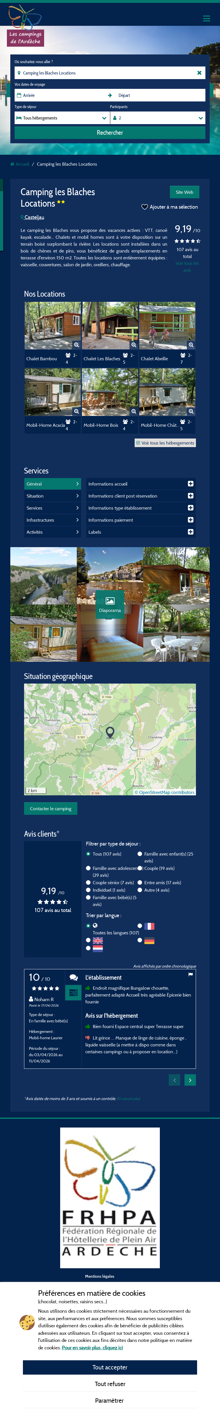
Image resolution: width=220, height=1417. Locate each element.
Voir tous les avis (187, 266)
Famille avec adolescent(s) (118, 871)
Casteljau (32, 217)
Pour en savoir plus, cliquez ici (92, 1347)
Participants (118, 106)
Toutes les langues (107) (116, 932)
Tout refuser (110, 1383)
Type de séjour (25, 106)
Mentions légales (99, 1276)
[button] (110, 733)
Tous (107, 854)
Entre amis (162, 882)
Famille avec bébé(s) (115, 901)
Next (190, 1080)
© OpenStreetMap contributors (165, 792)
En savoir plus (128, 1098)
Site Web (184, 192)
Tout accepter (110, 1367)
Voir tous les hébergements (165, 443)
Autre (156, 890)
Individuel (109, 890)
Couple (159, 868)
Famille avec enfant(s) (168, 857)
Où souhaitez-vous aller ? (34, 61)
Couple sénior (113, 882)
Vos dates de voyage (30, 84)
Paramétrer (110, 1400)
